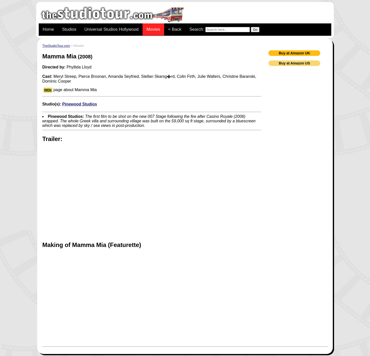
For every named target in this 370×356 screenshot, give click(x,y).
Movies (153, 29)
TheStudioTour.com (56, 46)
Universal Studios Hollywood (111, 29)
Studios (69, 29)
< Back (174, 29)
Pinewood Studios (79, 104)
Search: (224, 29)
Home (48, 29)
